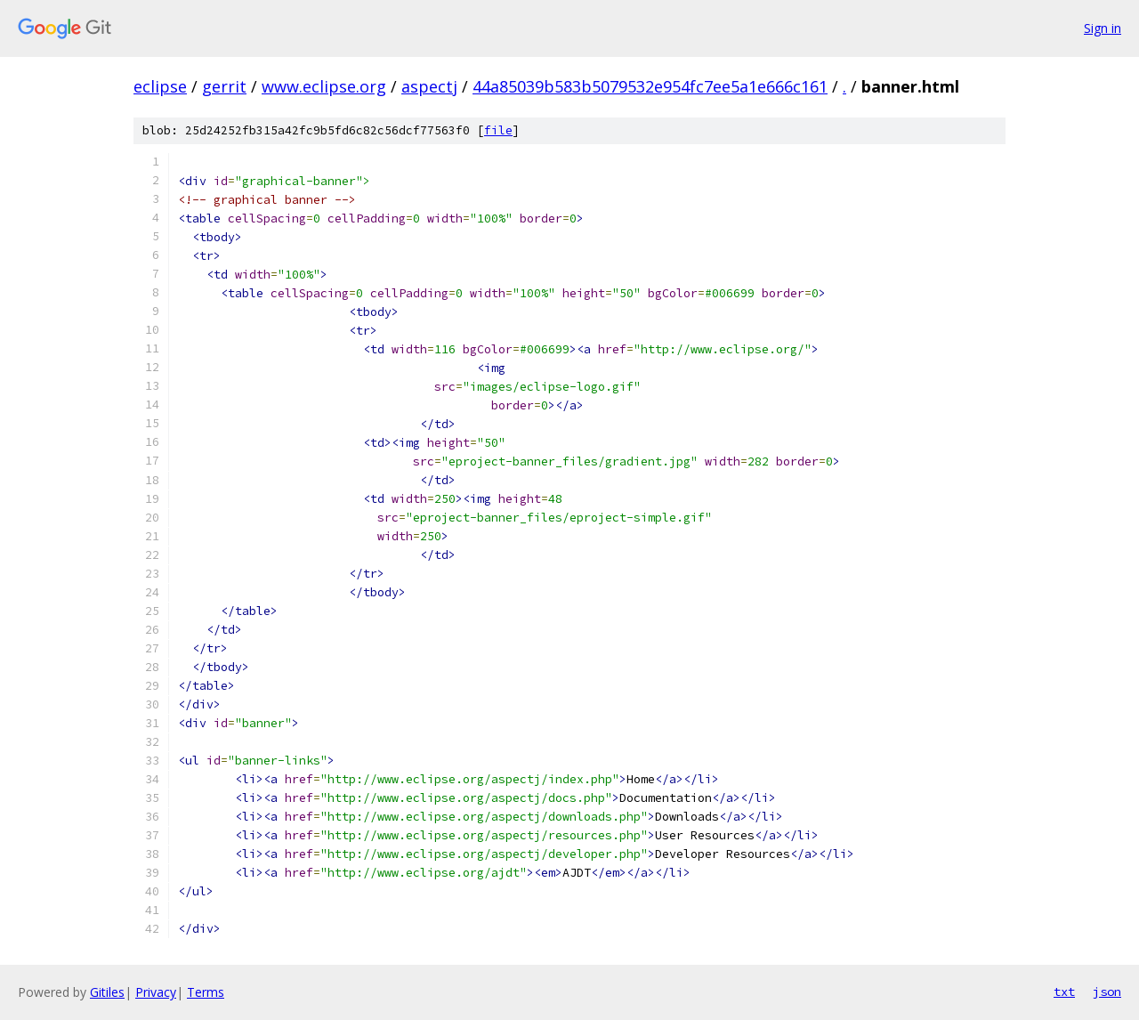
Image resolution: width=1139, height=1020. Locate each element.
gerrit (224, 86)
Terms (205, 992)
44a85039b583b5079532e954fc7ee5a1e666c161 (650, 86)
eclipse (160, 86)
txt (1064, 992)
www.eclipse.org (324, 86)
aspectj (429, 86)
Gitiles (107, 992)
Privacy (155, 992)
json (1107, 992)
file (498, 130)
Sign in (1102, 28)
